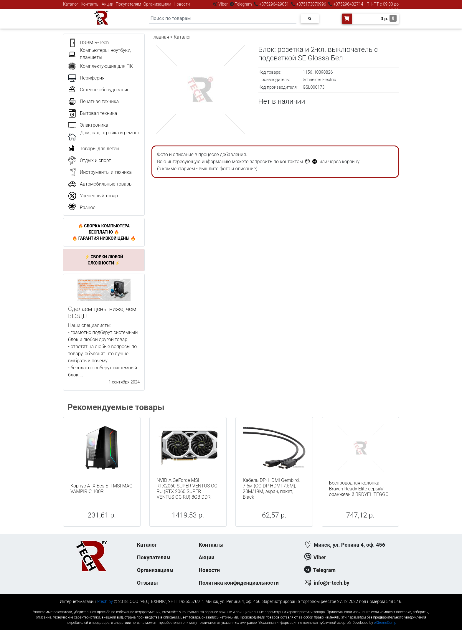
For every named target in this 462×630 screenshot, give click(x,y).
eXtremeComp (385, 623)
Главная (160, 37)
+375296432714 (347, 4)
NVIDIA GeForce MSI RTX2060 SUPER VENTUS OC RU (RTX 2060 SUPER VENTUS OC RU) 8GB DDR (187, 488)
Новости (182, 4)
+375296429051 (274, 4)
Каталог (70, 4)
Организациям (157, 4)
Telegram (243, 4)
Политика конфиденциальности (239, 583)
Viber (223, 4)
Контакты (90, 4)
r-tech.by (105, 601)
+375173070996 (310, 4)
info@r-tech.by (331, 583)
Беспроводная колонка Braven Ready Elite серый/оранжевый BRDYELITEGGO (359, 488)
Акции (107, 4)
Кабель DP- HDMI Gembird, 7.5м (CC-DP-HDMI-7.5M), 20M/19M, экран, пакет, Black (271, 488)
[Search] (222, 19)
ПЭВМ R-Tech (94, 42)
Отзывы (147, 583)
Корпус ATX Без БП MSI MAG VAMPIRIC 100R (101, 488)
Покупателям (128, 4)
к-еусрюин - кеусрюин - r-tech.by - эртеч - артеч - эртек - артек (231, 607)
